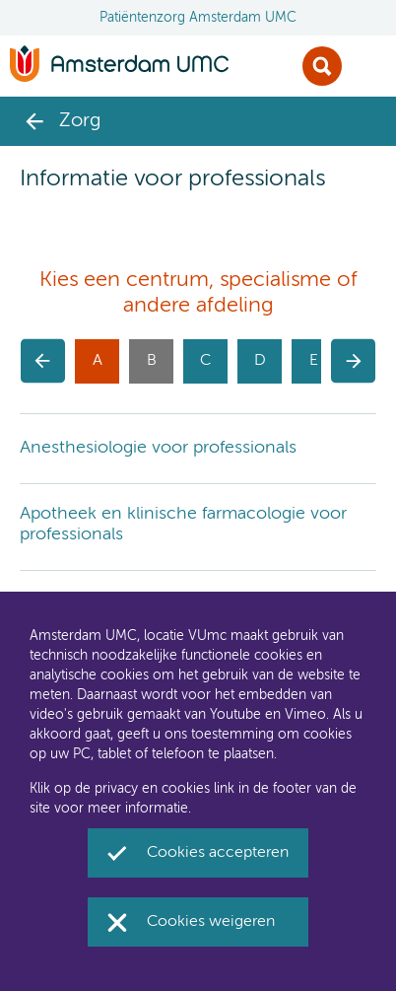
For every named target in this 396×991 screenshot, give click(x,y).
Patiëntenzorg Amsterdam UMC (198, 18)
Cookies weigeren (211, 922)
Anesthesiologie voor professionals (158, 448)
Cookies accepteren (218, 853)
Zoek (322, 66)
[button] (43, 361)
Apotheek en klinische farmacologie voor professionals (183, 524)
